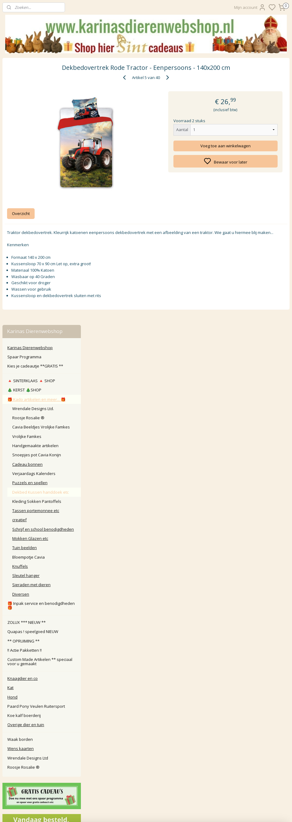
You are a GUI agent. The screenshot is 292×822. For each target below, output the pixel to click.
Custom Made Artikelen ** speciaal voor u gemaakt (39, 394)
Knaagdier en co (22, 411)
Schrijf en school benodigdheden (43, 262)
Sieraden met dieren (31, 318)
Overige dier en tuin (25, 458)
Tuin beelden (24, 281)
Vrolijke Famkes (26, 169)
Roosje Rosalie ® (28, 150)
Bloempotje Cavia (28, 290)
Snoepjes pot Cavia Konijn (36, 188)
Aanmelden (115, 779)
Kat (10, 421)
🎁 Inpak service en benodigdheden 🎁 (41, 338)
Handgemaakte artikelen (35, 178)
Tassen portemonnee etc (35, 243)
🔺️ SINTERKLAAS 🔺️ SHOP (31, 113)
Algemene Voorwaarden (146, 728)
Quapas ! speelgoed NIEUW (32, 365)
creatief (19, 253)
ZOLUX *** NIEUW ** (26, 355)
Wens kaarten (20, 482)
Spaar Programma (24, 89)
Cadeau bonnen (27, 197)
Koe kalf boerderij (24, 448)
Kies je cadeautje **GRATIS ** (35, 99)
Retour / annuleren (146, 700)
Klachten (145, 707)
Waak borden (20, 472)
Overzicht (104, 214)
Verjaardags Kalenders (33, 206)
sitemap (174, 811)
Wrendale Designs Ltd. (33, 141)
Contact (146, 693)
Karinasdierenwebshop (28, 665)
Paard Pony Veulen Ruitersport (36, 439)
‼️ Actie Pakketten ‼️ (24, 383)
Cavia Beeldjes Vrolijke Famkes (41, 160)
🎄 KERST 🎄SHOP (24, 123)
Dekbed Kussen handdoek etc (40, 225)
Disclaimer (145, 734)
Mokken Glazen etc (30, 271)
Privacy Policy (145, 721)
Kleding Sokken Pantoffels (36, 234)
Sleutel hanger (26, 308)
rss (187, 811)
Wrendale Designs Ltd (27, 491)
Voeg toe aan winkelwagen (243, 146)
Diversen (20, 327)
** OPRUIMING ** (23, 374)
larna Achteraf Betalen (147, 714)
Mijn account (250, 7)
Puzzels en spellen (29, 216)
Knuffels (20, 299)
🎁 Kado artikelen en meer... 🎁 (36, 132)
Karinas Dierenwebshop (30, 80)
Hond (12, 430)
